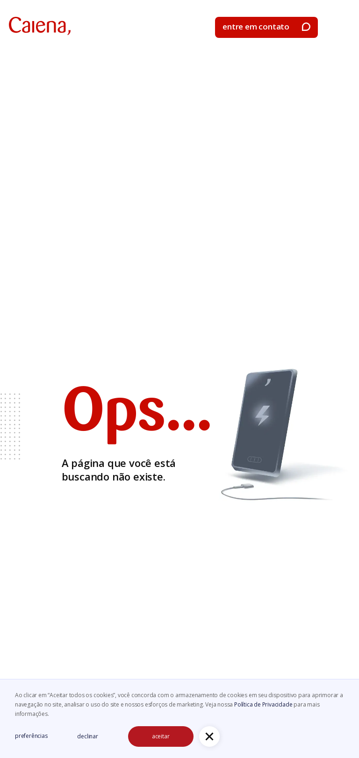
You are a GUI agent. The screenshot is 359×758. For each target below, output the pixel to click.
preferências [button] (31, 736)
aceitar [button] (161, 736)
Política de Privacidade (264, 704)
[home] (40, 26)
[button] (342, 28)
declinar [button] (87, 736)
